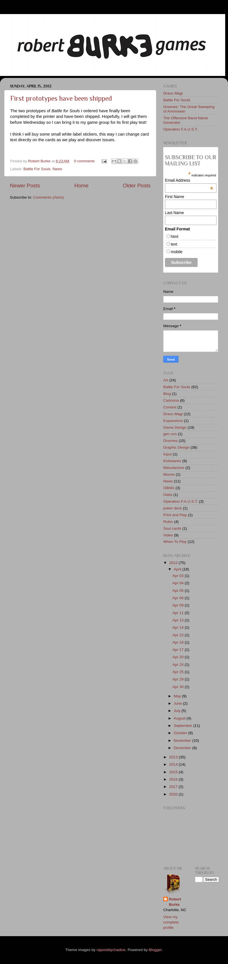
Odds (167, 495)
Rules (168, 522)
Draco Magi (173, 93)
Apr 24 (178, 664)
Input (167, 454)
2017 (174, 787)
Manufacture (173, 468)
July (178, 711)
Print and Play (175, 515)
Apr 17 (178, 650)
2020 (174, 794)
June (178, 703)
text (174, 244)
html (174, 236)
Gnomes (170, 441)
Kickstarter (172, 461)
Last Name (174, 212)
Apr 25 (178, 672)
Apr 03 (178, 576)
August (180, 718)
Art (165, 380)
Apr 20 (178, 657)
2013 (174, 757)
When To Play (175, 542)
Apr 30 (178, 687)
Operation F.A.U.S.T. (180, 129)
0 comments (84, 161)
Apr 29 (178, 679)
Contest (169, 407)
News (57, 169)
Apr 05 (178, 590)
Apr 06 (178, 598)
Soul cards (172, 528)
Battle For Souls (36, 169)
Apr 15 (178, 635)
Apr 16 (178, 642)
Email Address (189, 180)
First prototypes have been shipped (61, 98)
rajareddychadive (111, 950)
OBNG (169, 488)
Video (168, 535)
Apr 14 (178, 627)
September (183, 725)
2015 (174, 772)
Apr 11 (178, 613)
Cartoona (171, 400)
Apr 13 (178, 620)
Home (81, 185)
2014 (174, 764)
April (178, 569)
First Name (174, 196)
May (178, 696)
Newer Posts (25, 185)
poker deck (172, 508)
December (183, 748)
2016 (174, 779)
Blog (167, 394)
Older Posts (137, 185)
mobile (176, 252)
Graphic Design (176, 447)
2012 (174, 563)
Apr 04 (178, 583)
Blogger (155, 950)
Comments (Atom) (48, 197)
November (183, 740)
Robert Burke (40, 161)
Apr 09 (178, 605)
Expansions (173, 421)
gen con (170, 434)
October (181, 733)
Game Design (175, 427)
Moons (169, 474)
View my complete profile (171, 922)
